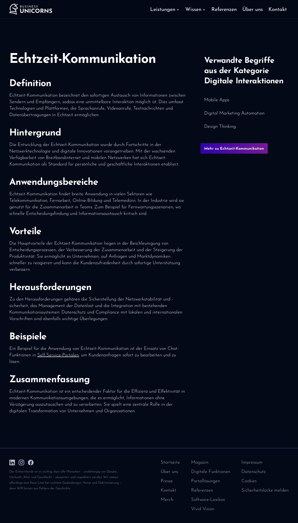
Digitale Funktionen (210, 471)
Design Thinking (220, 126)
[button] (165, 9)
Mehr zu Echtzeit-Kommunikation (234, 149)
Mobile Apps (216, 100)
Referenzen (202, 490)
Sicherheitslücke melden (265, 490)
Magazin (199, 462)
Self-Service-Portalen (58, 355)
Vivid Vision (202, 509)
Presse (167, 481)
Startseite (170, 462)
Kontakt (168, 490)
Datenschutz (253, 471)
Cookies (249, 481)
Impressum (251, 462)
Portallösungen (205, 481)
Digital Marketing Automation (234, 113)
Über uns (169, 471)
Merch (167, 499)
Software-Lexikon (208, 499)
